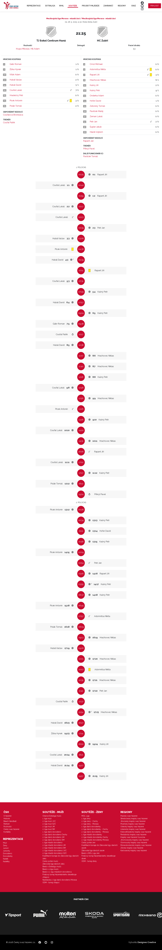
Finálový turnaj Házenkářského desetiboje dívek (98, 857)
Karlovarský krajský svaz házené (133, 851)
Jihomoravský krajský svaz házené (134, 840)
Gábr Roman (16, 64)
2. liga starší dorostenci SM (53, 840)
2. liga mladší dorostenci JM (54, 845)
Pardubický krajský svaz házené (133, 835)
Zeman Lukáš (96, 116)
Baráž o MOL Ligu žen (90, 853)
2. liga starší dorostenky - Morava (95, 832)
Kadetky (6, 861)
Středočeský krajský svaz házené (133, 819)
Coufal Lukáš (16, 90)
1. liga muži (47, 819)
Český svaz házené (11, 829)
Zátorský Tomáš (97, 106)
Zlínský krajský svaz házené (131, 848)
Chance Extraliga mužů (52, 816)
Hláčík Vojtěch (96, 132)
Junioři (5, 848)
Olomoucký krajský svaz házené (133, 843)
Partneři (7, 824)
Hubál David (15, 85)
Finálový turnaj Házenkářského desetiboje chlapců (59, 875)
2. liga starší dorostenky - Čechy (95, 829)
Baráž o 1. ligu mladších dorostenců (57, 872)
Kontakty (7, 832)
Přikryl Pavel (89, 148)
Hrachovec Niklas (98, 80)
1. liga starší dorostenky (91, 827)
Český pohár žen (88, 843)
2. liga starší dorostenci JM (53, 837)
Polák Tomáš (16, 106)
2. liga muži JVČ (49, 821)
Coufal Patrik (9, 122)
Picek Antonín (16, 100)
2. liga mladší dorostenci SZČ (55, 853)
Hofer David (95, 101)
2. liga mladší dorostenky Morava (95, 840)
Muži (5, 843)
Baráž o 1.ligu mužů (50, 869)
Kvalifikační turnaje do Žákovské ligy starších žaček (100, 846)
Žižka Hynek (15, 69)
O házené (7, 816)
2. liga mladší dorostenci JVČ (55, 851)
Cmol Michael (96, 64)
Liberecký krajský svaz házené (132, 829)
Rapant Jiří (94, 74)
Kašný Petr (95, 90)
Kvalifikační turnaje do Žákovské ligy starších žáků (61, 857)
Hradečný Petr (16, 95)
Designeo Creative (147, 942)
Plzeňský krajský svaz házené (132, 824)
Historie (7, 819)
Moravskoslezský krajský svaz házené (135, 845)
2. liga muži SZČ (49, 824)
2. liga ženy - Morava (90, 824)
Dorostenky (8, 856)
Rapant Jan (88, 141)
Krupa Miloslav (23, 49)
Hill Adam (35, 49)
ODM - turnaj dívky (89, 861)
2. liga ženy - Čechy (90, 821)
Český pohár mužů (50, 861)
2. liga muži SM (49, 829)
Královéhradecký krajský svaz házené (135, 832)
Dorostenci (7, 853)
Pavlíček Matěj (96, 111)
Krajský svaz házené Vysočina (132, 837)
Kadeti (5, 859)
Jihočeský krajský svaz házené (132, 821)
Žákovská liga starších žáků (53, 864)
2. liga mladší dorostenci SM (54, 848)
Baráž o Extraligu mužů (52, 866)
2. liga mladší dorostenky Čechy (95, 837)
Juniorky (6, 851)
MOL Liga (85, 816)
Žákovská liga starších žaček (93, 851)
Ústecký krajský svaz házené (132, 827)
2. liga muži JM (49, 827)
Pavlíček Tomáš (90, 156)
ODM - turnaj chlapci (51, 882)
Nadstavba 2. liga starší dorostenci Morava (60, 880)
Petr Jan (93, 121)
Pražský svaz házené (128, 816)
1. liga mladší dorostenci (52, 843)
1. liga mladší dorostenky (92, 835)
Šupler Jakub (96, 127)
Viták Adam (14, 74)
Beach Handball (10, 821)
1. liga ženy (86, 819)
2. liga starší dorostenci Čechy (55, 835)
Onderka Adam (97, 95)
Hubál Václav (16, 80)
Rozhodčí (8, 827)
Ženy (5, 845)
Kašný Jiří (94, 85)
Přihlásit (154, 6)
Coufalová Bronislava (13, 115)
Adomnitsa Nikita (98, 69)
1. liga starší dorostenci (52, 832)
